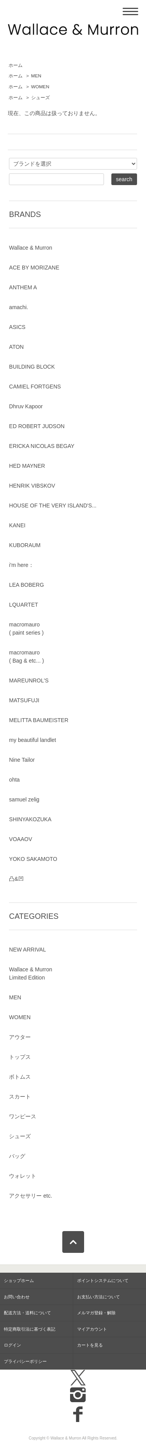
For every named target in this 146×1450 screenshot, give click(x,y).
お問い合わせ (17, 1296)
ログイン (12, 1345)
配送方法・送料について (27, 1312)
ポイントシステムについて (102, 1280)
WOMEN (40, 86)
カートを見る (90, 1345)
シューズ (40, 97)
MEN (36, 76)
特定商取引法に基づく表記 (29, 1329)
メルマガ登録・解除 (96, 1312)
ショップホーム (19, 1280)
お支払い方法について (98, 1296)
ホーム (16, 65)
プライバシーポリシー (25, 1361)
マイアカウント (92, 1329)
